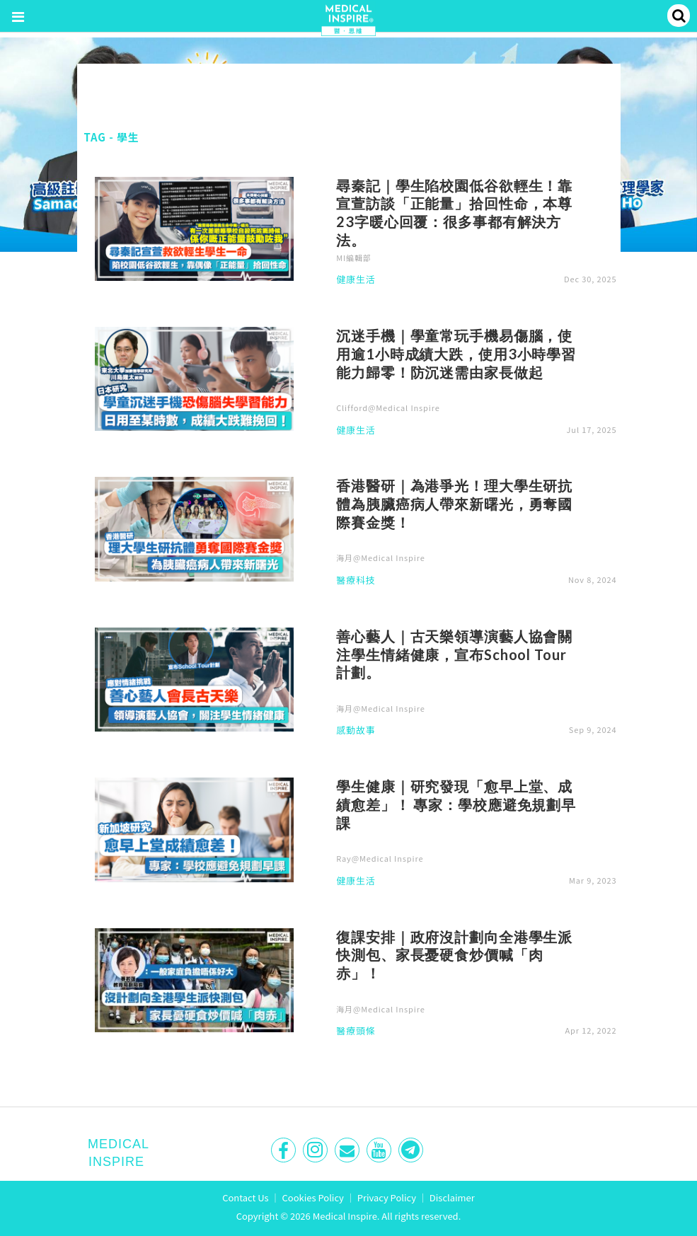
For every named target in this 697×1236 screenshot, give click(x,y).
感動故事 (355, 731)
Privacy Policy (386, 1197)
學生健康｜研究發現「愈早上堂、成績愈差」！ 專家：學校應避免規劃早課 (456, 804)
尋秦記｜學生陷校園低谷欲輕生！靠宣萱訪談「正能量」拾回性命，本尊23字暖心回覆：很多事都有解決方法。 (454, 212)
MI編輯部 (353, 257)
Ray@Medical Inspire (379, 858)
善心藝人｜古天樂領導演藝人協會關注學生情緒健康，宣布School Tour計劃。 (454, 654)
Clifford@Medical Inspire (388, 407)
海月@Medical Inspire (380, 557)
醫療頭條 (355, 1031)
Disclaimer (452, 1197)
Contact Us (245, 1197)
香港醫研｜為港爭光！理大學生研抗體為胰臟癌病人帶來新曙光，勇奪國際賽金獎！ (454, 504)
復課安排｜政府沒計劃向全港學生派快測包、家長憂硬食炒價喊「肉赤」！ (454, 955)
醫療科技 (355, 581)
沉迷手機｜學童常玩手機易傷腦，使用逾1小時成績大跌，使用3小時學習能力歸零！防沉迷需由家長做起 (456, 354)
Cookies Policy (313, 1197)
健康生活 (355, 280)
